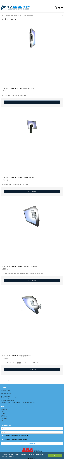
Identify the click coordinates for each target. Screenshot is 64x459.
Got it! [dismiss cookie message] (54, 455)
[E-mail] (32, 432)
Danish (50, 3)
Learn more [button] (11, 456)
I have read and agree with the (16, 439)
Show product (32, 102)
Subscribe (32, 443)
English (59, 3)
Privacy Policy (24, 439)
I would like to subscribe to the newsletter (20, 435)
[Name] (32, 428)
